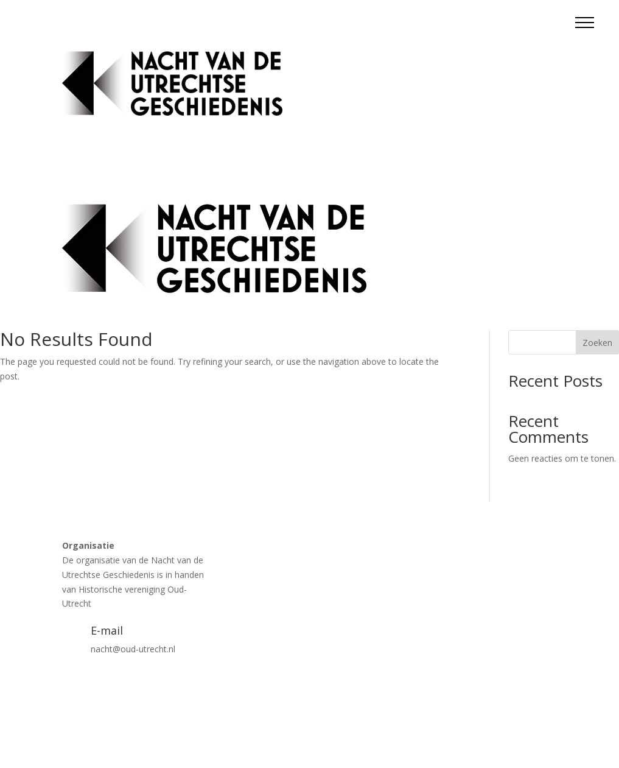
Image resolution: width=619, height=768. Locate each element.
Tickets (467, 60)
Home (324, 60)
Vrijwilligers (535, 106)
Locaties (422, 60)
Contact (484, 106)
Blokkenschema (525, 60)
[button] (584, 22)
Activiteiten (371, 60)
